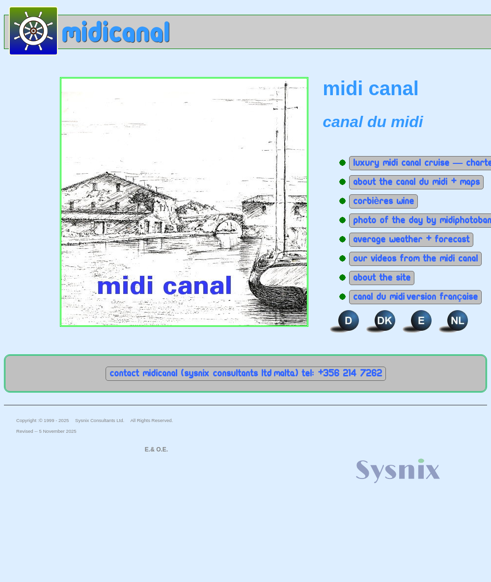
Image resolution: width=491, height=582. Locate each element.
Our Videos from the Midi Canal (415, 259)
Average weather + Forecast (411, 239)
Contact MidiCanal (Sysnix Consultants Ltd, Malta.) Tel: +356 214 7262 (245, 373)
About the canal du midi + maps (416, 182)
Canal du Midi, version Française (415, 297)
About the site (381, 278)
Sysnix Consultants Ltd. (99, 420)
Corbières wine (383, 201)
